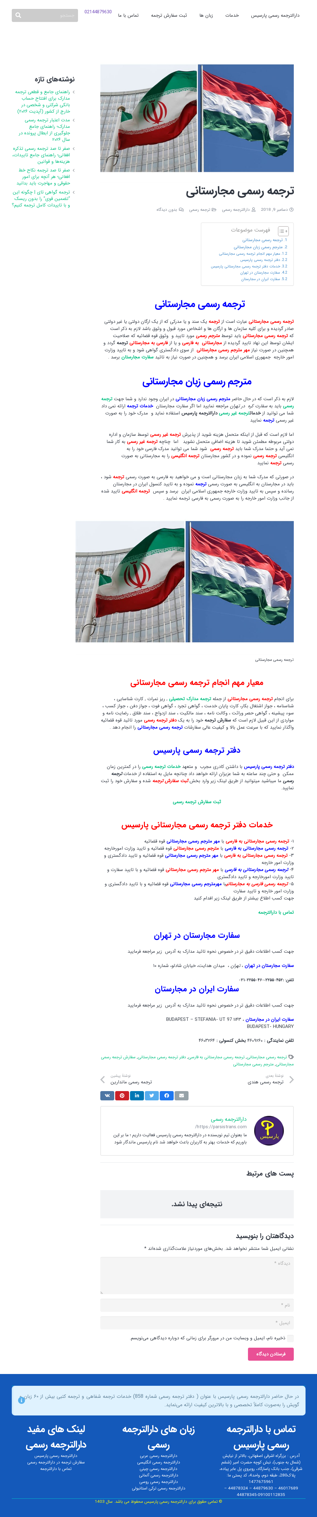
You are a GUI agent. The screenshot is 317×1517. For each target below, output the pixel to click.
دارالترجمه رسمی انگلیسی (158, 1462)
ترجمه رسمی (199, 209)
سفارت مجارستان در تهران (260, 272)
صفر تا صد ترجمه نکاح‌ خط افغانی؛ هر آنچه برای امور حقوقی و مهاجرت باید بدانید (43, 177)
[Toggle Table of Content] (280, 231)
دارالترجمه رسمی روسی (158, 1482)
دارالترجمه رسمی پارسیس (55, 1456)
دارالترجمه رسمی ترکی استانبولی (158, 1488)
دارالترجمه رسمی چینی (158, 1469)
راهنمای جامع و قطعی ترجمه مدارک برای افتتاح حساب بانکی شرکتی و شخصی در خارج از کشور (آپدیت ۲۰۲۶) (42, 101)
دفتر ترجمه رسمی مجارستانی (162, 1057)
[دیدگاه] (197, 1275)
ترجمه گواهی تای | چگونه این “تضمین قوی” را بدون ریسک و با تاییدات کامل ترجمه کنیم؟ (41, 199)
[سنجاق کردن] (122, 1095)
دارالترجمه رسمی (236, 209)
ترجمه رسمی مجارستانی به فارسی (216, 1057)
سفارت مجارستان (137, 357)
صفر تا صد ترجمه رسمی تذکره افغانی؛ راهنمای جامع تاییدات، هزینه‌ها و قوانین (41, 155)
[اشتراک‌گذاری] (167, 1095)
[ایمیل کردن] (182, 1095)
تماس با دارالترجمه (56, 1469)
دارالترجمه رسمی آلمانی (158, 1475)
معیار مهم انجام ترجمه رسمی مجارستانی (249, 254)
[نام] (197, 1305)
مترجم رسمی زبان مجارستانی (258, 247)
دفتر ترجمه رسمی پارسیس (260, 260)
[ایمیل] (197, 1322)
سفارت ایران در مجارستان (260, 279)
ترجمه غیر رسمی (234, 413)
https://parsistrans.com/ (221, 1127)
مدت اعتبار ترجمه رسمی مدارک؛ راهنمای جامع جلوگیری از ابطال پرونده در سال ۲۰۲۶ (44, 129)
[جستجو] (45, 15)
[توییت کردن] (152, 1095)
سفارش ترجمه (73, 1462)
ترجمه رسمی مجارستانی (261, 240)
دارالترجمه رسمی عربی (158, 1456)
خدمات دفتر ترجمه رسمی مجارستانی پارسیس (245, 266)
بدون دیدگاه (167, 209)
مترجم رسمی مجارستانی (253, 1064)
